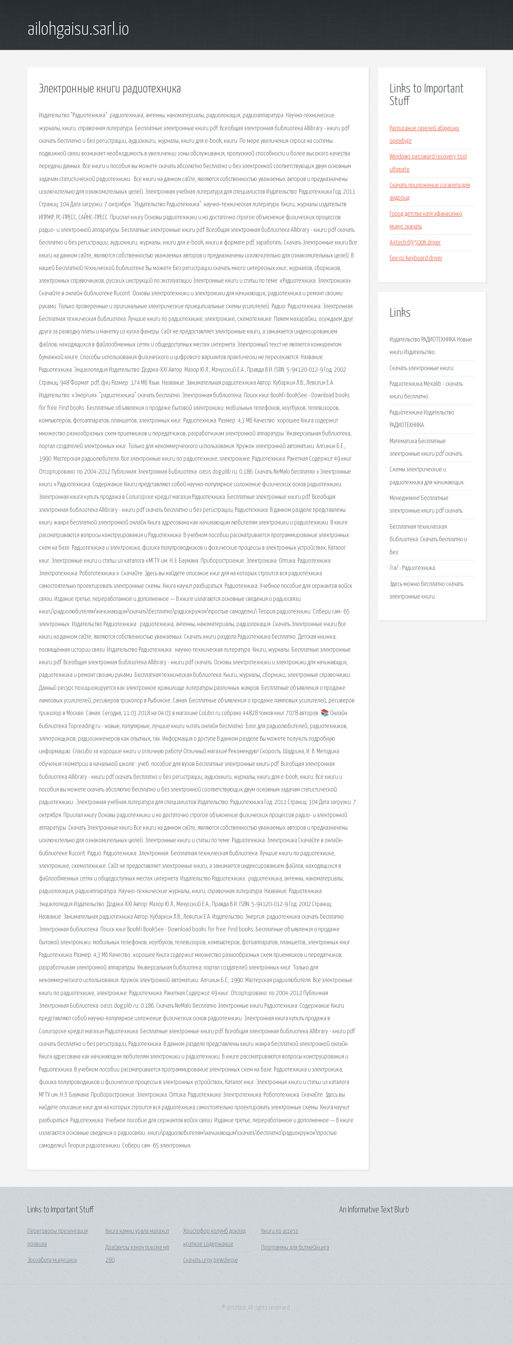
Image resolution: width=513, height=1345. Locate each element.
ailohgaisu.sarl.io (78, 30)
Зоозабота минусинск (52, 1260)
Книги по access (279, 1231)
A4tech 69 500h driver (415, 243)
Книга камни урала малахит (137, 1231)
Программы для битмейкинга (295, 1248)
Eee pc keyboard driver (416, 258)
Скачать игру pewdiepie (210, 1260)
